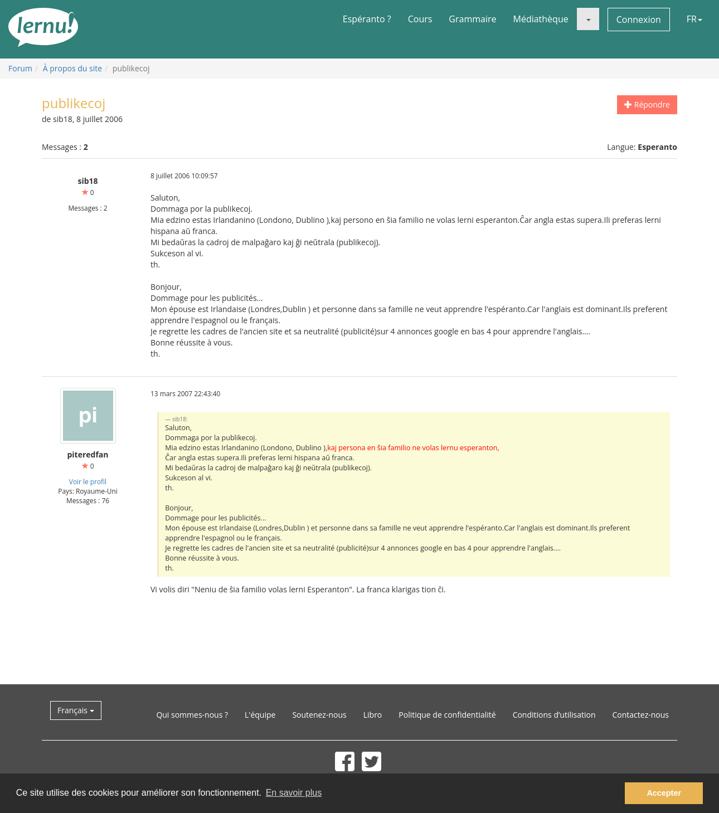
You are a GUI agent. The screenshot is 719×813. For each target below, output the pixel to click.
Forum (20, 68)
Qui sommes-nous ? (192, 714)
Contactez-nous (641, 714)
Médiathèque (541, 19)
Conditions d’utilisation (554, 714)
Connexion (638, 19)
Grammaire (472, 19)
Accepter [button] (664, 792)
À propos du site (72, 68)
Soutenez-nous (319, 714)
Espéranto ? (367, 19)
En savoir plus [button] (294, 792)
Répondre (647, 104)
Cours (420, 19)
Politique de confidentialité (447, 714)
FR (694, 19)
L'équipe (260, 714)
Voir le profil (87, 481)
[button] (588, 19)
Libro (372, 714)
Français (75, 710)
